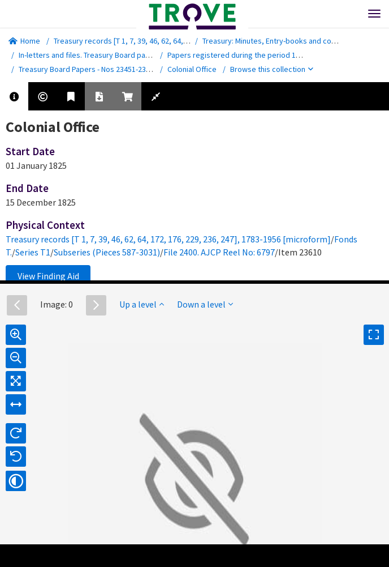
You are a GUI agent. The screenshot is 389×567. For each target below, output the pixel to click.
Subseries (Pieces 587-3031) (107, 252)
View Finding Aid (48, 276)
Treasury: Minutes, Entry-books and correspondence (291, 41)
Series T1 (32, 252)
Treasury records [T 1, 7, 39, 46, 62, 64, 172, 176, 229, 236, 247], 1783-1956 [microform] (168, 239)
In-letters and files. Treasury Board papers (90, 55)
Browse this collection (271, 69)
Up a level (141, 304)
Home (24, 41)
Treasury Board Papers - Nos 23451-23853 (88, 69)
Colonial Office (192, 69)
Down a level (205, 304)
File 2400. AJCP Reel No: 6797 (219, 252)
